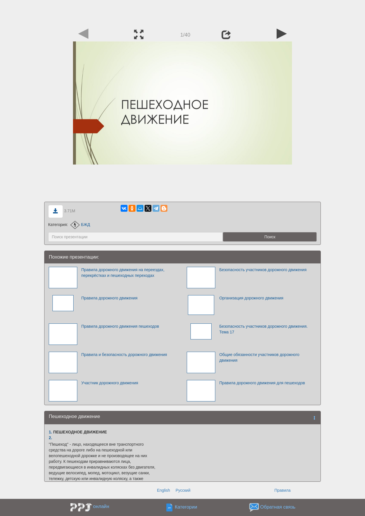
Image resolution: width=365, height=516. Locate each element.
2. (50, 437)
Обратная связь (277, 507)
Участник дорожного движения (109, 383)
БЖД (80, 224)
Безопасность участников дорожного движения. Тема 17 (263, 329)
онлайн (101, 506)
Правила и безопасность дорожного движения (124, 354)
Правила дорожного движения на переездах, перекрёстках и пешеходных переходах (123, 272)
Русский (183, 490)
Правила (282, 490)
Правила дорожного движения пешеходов (120, 326)
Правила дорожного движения (109, 298)
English (163, 490)
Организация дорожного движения (251, 298)
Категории (186, 507)
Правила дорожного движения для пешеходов (262, 383)
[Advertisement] (182, 13)
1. (50, 432)
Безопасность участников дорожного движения (263, 269)
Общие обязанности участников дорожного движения (259, 357)
